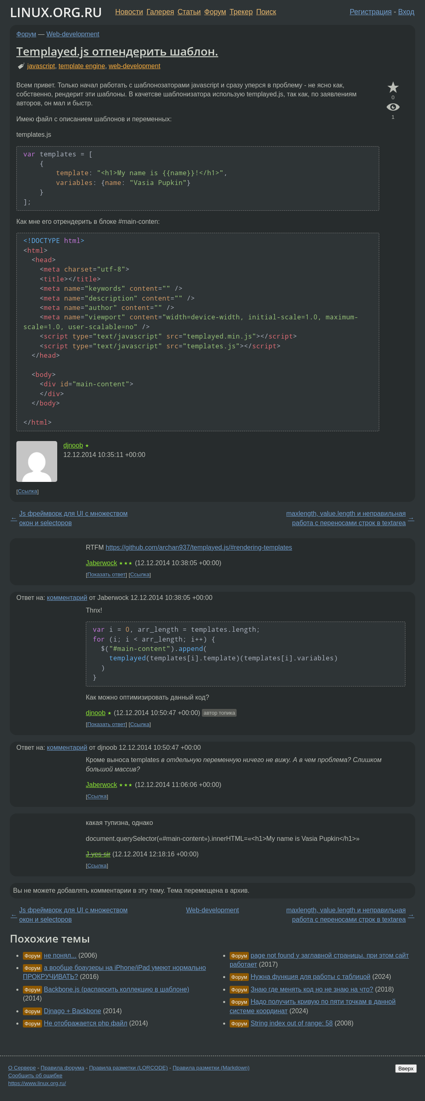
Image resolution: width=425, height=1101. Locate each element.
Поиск (266, 12)
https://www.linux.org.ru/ (37, 1083)
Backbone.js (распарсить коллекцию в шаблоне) (116, 989)
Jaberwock (101, 562)
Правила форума (63, 1068)
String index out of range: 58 (292, 1023)
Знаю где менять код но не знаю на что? (312, 989)
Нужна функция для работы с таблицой (310, 976)
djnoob (73, 445)
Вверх (406, 1068)
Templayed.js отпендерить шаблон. (117, 51)
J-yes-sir (98, 854)
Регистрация (371, 12)
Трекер (241, 12)
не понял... (60, 955)
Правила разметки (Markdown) (210, 1068)
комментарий (67, 597)
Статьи (189, 12)
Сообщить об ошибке (35, 1075)
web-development (134, 65)
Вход (406, 12)
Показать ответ (106, 575)
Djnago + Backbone (72, 1010)
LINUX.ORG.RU (56, 12)
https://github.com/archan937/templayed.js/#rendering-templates (199, 547)
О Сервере (22, 1068)
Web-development (73, 34)
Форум (215, 12)
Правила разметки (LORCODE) (128, 1068)
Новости (129, 12)
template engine (81, 65)
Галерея (160, 12)
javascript (41, 65)
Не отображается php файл (85, 1023)
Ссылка (27, 491)
